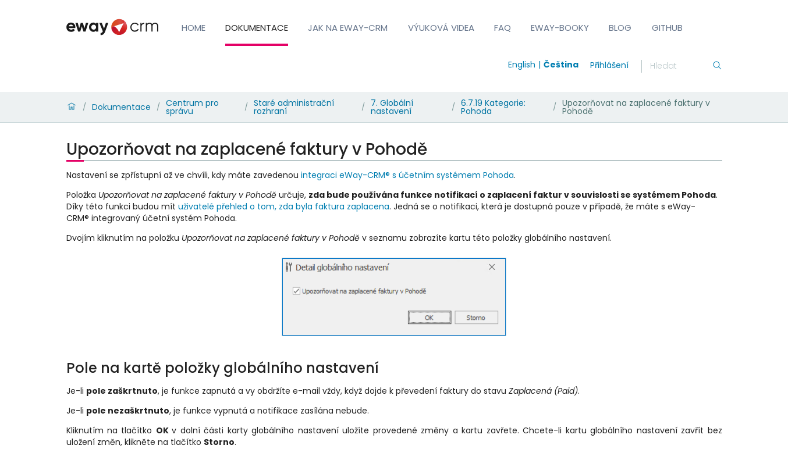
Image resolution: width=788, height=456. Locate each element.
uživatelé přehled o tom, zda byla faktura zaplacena (283, 206)
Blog (620, 28)
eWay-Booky (560, 28)
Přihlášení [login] (609, 65)
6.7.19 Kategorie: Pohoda (493, 107)
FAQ (502, 28)
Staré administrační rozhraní (294, 107)
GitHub (667, 28)
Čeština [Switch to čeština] (561, 64)
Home (193, 28)
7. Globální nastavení (392, 107)
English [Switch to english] (521, 64)
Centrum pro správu (192, 107)
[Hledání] (681, 66)
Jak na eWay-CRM (348, 28)
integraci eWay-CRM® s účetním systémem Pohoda (407, 175)
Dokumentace (256, 28)
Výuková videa (441, 28)
